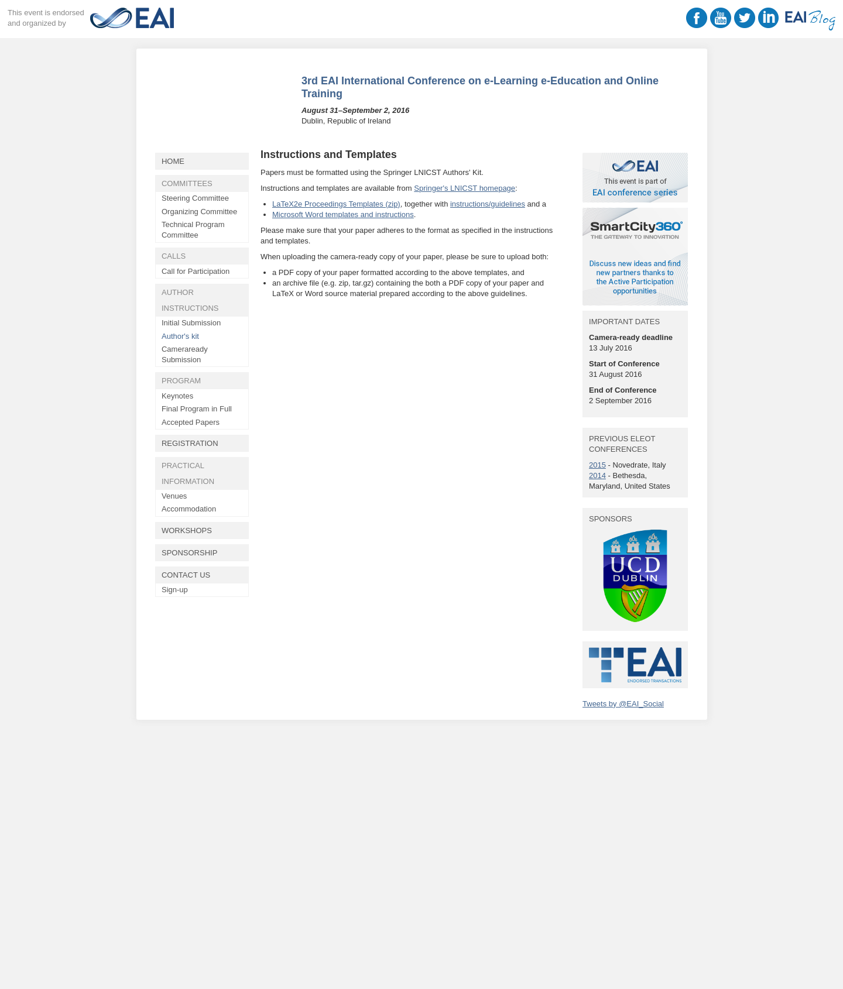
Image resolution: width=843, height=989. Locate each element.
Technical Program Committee (193, 229)
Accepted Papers (191, 422)
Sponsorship (189, 552)
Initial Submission (191, 322)
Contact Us (186, 575)
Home (173, 161)
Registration (190, 443)
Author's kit (180, 336)
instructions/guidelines (487, 204)
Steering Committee (195, 198)
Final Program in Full (197, 408)
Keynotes (177, 396)
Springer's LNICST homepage (464, 188)
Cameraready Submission (185, 354)
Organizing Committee (199, 211)
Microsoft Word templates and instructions (343, 214)
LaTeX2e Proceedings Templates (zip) (336, 204)
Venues (174, 496)
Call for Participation (195, 271)
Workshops (187, 530)
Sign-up (175, 589)
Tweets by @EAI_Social (623, 703)
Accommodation (189, 508)
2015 (597, 465)
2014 (597, 475)
